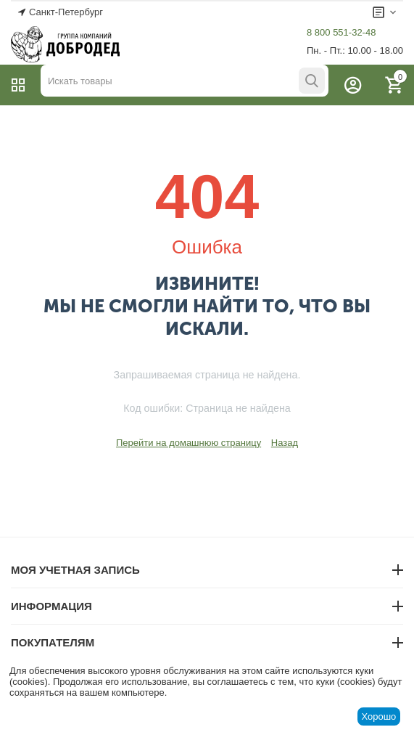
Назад (284, 442)
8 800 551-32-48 (341, 32)
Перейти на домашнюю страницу (188, 442)
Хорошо (378, 716)
